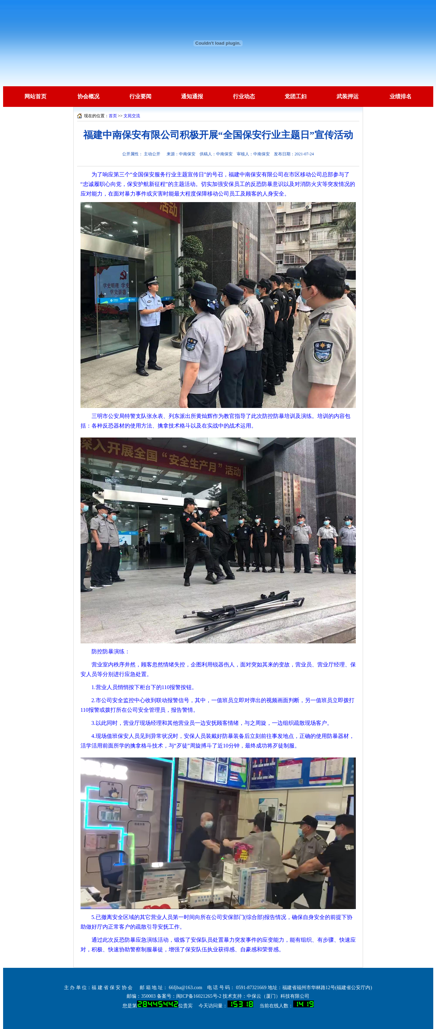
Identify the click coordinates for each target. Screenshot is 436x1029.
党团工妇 (296, 96)
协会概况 (88, 96)
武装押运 (348, 96)
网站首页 (35, 96)
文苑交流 (132, 115)
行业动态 (244, 96)
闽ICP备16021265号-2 (198, 996)
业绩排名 (401, 96)
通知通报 (192, 96)
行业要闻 (140, 96)
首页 (113, 115)
